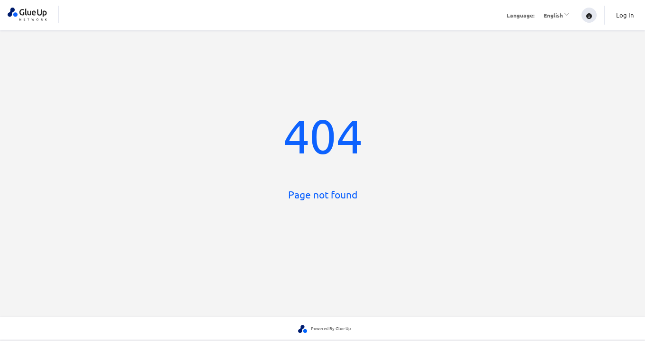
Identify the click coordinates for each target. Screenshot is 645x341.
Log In (625, 15)
